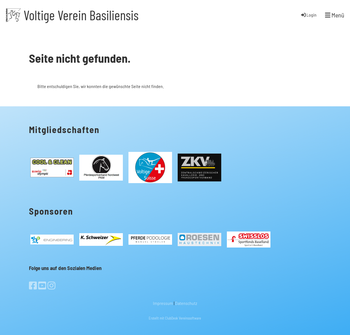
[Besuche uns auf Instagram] (51, 285)
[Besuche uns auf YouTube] (42, 285)
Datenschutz (186, 303)
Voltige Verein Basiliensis (81, 15)
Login (308, 14)
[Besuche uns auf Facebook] (33, 285)
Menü (334, 15)
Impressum (163, 303)
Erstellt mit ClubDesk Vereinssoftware (175, 318)
